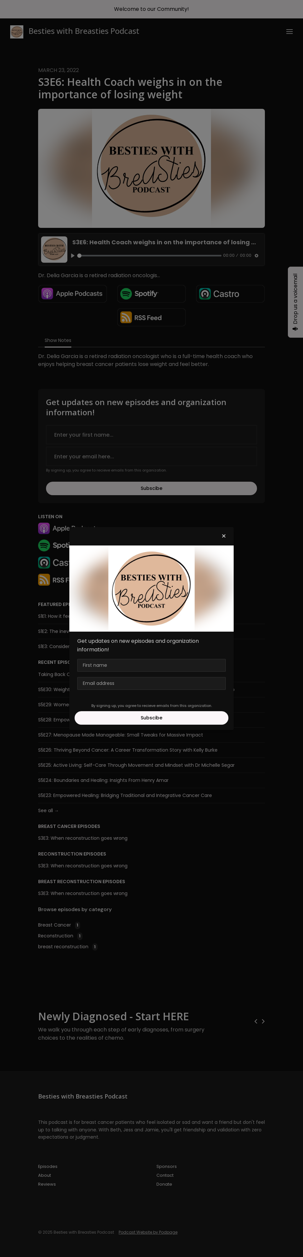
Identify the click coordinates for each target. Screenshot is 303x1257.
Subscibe (151, 717)
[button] (224, 536)
